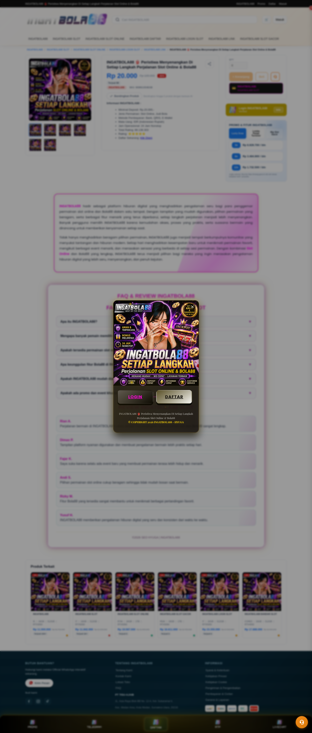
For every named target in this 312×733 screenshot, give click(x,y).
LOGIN (135, 397)
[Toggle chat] (302, 722)
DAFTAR (174, 397)
